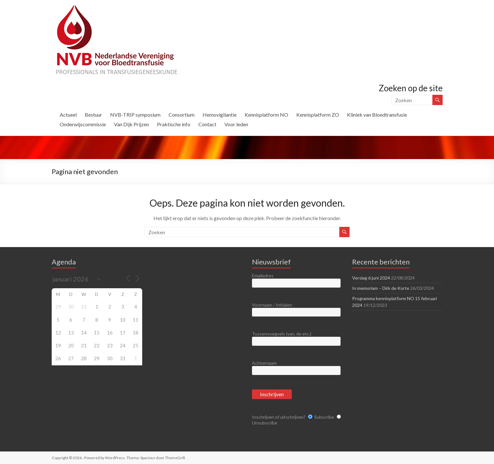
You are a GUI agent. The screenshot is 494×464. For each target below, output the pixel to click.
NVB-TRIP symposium (135, 115)
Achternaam (264, 363)
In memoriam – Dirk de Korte (380, 288)
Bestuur (93, 115)
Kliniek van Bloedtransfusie (377, 115)
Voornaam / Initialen (272, 305)
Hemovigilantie (220, 115)
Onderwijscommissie (83, 124)
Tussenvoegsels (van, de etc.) (281, 333)
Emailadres (262, 275)
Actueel (68, 115)
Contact (207, 124)
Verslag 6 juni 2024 (371, 278)
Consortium (182, 115)
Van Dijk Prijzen (131, 124)
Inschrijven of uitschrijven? (279, 417)
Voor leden (236, 124)
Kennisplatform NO (266, 115)
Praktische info (173, 124)
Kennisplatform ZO (317, 115)
